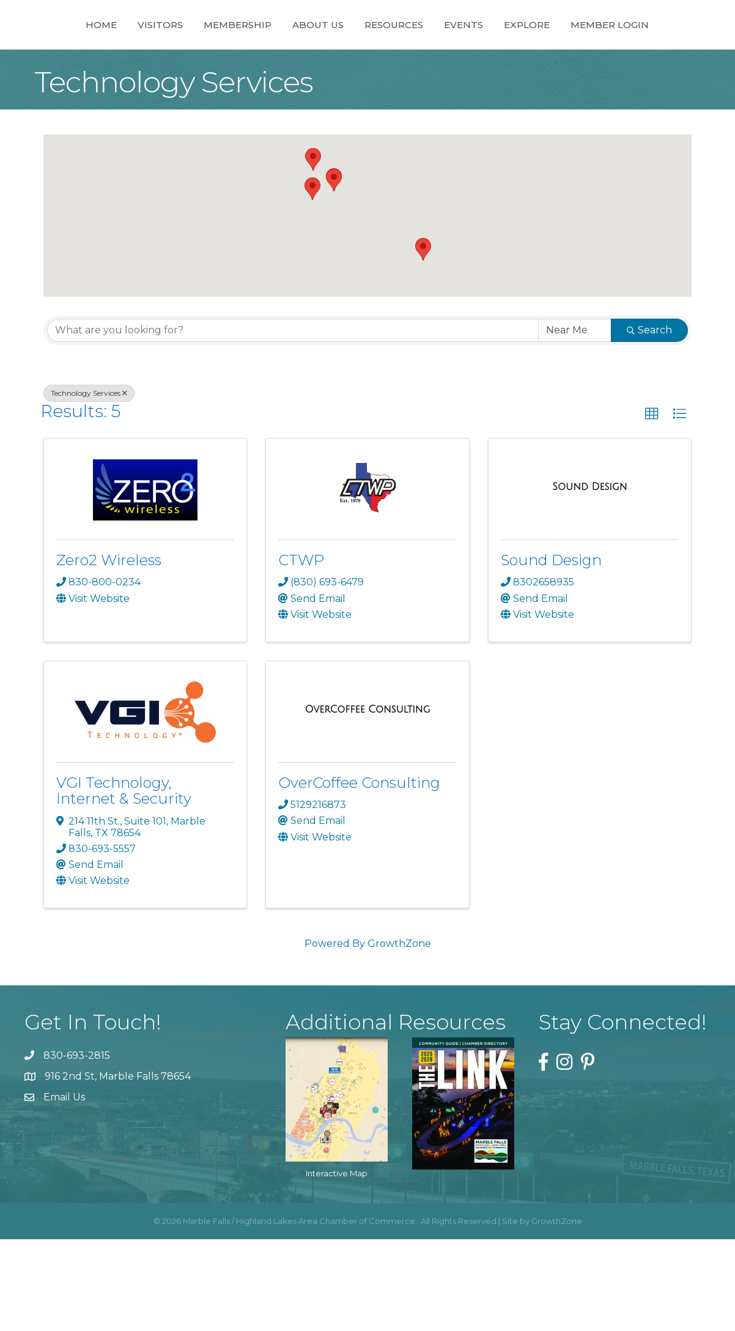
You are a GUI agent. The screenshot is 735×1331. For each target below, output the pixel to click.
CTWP (301, 652)
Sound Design (551, 652)
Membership (232, 54)
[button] (334, 272)
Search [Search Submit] (649, 422)
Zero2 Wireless (108, 652)
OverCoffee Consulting (359, 874)
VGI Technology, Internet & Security (123, 882)
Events (568, 54)
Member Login (367, 116)
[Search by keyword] (293, 422)
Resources (498, 54)
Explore (631, 54)
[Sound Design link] (589, 579)
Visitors (154, 54)
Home (95, 54)
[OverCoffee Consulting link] (367, 801)
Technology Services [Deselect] (89, 484)
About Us (312, 54)
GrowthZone (399, 1035)
